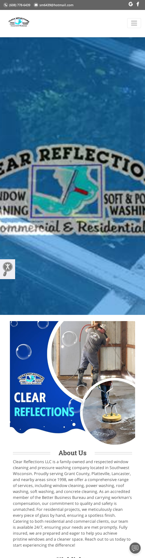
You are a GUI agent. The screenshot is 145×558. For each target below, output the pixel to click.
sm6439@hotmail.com (53, 5)
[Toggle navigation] (134, 23)
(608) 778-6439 (16, 5)
